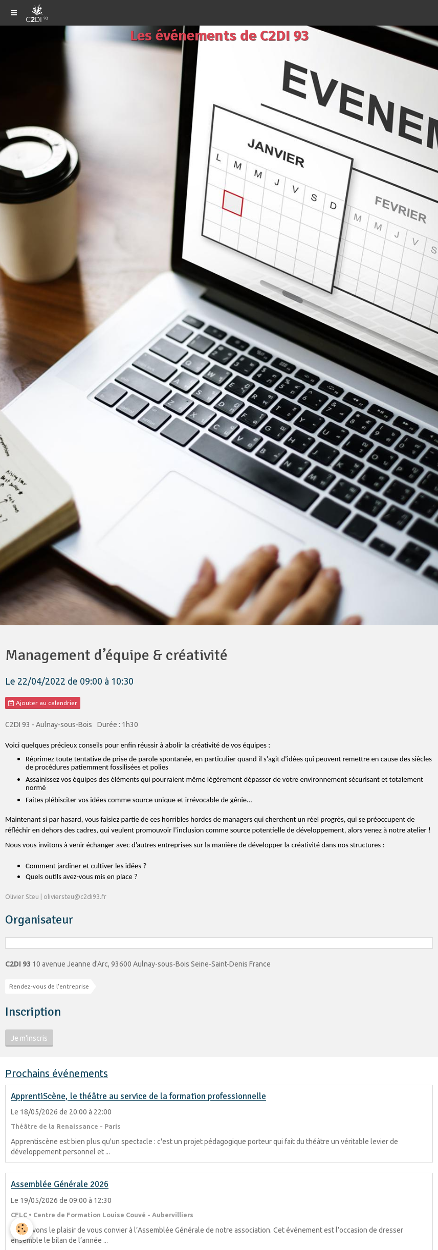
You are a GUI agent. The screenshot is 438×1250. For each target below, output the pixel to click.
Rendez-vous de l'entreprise (49, 986)
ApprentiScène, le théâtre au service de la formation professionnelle (138, 1096)
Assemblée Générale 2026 (59, 1184)
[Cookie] (21, 1228)
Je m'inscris (29, 1038)
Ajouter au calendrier (42, 703)
